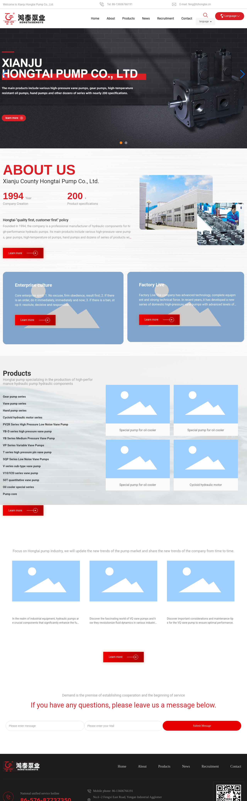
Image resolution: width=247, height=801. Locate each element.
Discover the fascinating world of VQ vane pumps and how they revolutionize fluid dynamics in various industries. (123, 622)
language (204, 21)
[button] (121, 142)
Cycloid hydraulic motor (206, 485)
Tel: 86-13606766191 (120, 4)
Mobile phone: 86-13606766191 (113, 790)
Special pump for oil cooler (137, 430)
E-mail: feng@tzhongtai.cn (195, 4)
